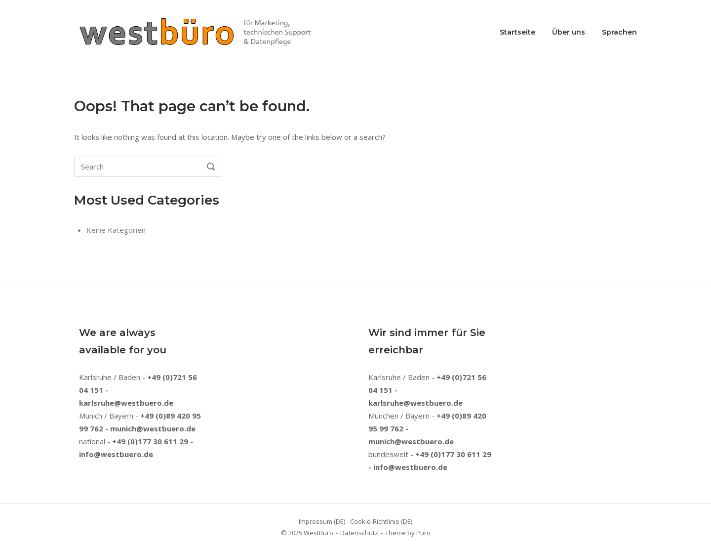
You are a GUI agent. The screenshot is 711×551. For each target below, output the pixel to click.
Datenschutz (359, 532)
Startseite (517, 32)
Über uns (568, 32)
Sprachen (619, 32)
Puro (423, 532)
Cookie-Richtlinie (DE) (381, 521)
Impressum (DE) (322, 521)
